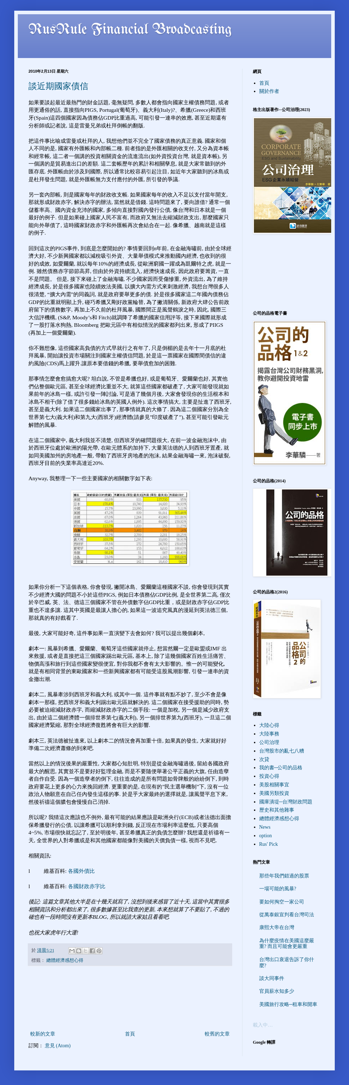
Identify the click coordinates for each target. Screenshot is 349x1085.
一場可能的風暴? (277, 888)
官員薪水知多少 (276, 991)
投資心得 (269, 776)
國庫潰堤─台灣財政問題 (286, 801)
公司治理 (269, 742)
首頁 (130, 1034)
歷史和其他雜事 (276, 810)
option (265, 835)
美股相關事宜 (274, 784)
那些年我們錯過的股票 (284, 876)
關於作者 (269, 91)
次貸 (264, 759)
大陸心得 (269, 725)
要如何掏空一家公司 (281, 902)
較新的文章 (42, 1034)
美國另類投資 (274, 793)
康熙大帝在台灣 (276, 927)
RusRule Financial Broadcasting (130, 30)
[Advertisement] (129, 998)
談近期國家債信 (58, 86)
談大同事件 (271, 978)
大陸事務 (269, 734)
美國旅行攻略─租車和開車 (288, 1004)
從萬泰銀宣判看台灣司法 (286, 914)
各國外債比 (81, 871)
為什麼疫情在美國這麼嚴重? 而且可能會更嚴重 (286, 943)
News (265, 827)
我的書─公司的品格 (281, 767)
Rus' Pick (268, 844)
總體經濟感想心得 (64, 960)
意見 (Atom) (58, 1045)
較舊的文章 (217, 1034)
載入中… (263, 1025)
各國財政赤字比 (86, 886)
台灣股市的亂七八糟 (281, 751)
